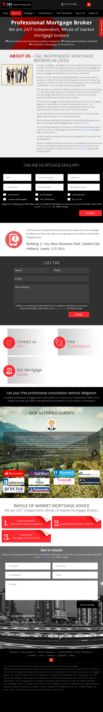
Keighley (62, 655)
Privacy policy (27, 652)
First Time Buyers (64, 13)
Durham (32, 655)
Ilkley (72, 655)
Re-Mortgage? (46, 194)
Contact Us (93, 13)
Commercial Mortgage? (17, 199)
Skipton (50, 655)
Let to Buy (88, 129)
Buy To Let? (77, 199)
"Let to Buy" (82, 148)
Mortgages (29, 13)
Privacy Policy (46, 206)
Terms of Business (46, 652)
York (41, 655)
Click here (85, 123)
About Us (16, 13)
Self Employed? (78, 194)
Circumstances (46, 13)
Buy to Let (80, 13)
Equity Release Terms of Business (75, 652)
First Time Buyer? (47, 199)
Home (5, 13)
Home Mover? (13, 194)
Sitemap (13, 652)
